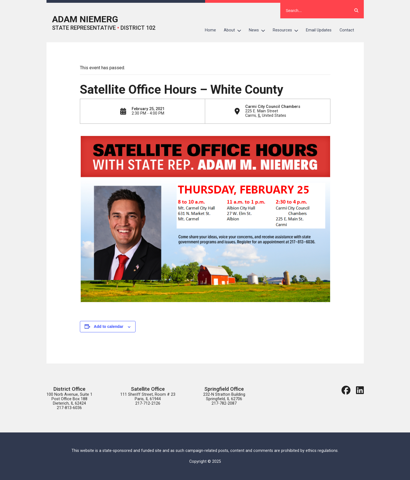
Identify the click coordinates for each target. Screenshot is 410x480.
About (234, 30)
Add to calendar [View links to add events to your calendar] (108, 326)
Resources (287, 30)
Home (210, 30)
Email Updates (319, 30)
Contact (347, 30)
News (259, 30)
